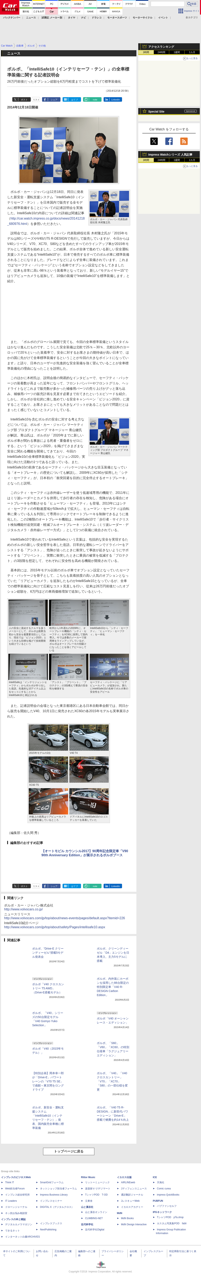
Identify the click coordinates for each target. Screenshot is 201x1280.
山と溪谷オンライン (96, 1212)
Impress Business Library (54, 1194)
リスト (36, 99)
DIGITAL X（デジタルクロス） (57, 1207)
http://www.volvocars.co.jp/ (23, 909)
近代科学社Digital (94, 1229)
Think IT (9, 1182)
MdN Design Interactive (134, 1224)
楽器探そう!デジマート (97, 1188)
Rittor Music (88, 1177)
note (95, 99)
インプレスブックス (51, 1223)
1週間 (177, 52)
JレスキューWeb (130, 1200)
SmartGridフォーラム (52, 1182)
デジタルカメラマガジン (18, 1224)
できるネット (12, 1230)
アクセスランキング (161, 46)
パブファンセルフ (167, 1206)
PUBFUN (158, 1200)
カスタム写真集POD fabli (171, 1223)
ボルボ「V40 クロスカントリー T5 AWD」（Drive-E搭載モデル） (48, 988)
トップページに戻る (68, 1151)
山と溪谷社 (87, 1207)
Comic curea (164, 1188)
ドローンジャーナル (16, 1207)
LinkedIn (115, 99)
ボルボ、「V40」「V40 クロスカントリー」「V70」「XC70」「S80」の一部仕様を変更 (112, 1081)
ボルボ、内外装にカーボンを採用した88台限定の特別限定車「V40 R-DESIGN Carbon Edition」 (113, 987)
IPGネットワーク (162, 1212)
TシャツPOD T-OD (96, 1194)
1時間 (146, 52)
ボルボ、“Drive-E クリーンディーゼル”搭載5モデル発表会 (48, 952)
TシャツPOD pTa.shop (170, 1217)
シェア (54, 99)
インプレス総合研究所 (17, 1194)
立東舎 (89, 1200)
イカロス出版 (124, 1177)
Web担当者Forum (15, 1188)
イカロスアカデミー (132, 1207)
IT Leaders (11, 1200)
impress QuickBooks (168, 1194)
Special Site (156, 111)
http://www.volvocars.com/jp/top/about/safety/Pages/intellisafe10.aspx (54, 927)
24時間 (161, 52)
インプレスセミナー (51, 1200)
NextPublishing (48, 1229)
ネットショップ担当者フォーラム (58, 1188)
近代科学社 (87, 1224)
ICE (155, 1177)
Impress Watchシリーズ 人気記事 (170, 154)
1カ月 (192, 52)
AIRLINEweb (128, 1182)
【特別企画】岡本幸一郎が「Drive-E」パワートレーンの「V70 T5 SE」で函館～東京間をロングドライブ (48, 1081)
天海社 (160, 1182)
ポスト (24, 99)
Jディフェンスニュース (134, 1188)
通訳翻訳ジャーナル (132, 1194)
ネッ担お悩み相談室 (16, 1213)
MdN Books (127, 1218)
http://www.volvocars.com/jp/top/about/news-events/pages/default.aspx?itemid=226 (64, 918)
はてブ (74, 99)
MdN (119, 1213)
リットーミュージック (97, 1182)
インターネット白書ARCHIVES (22, 1236)
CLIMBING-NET (94, 1218)
